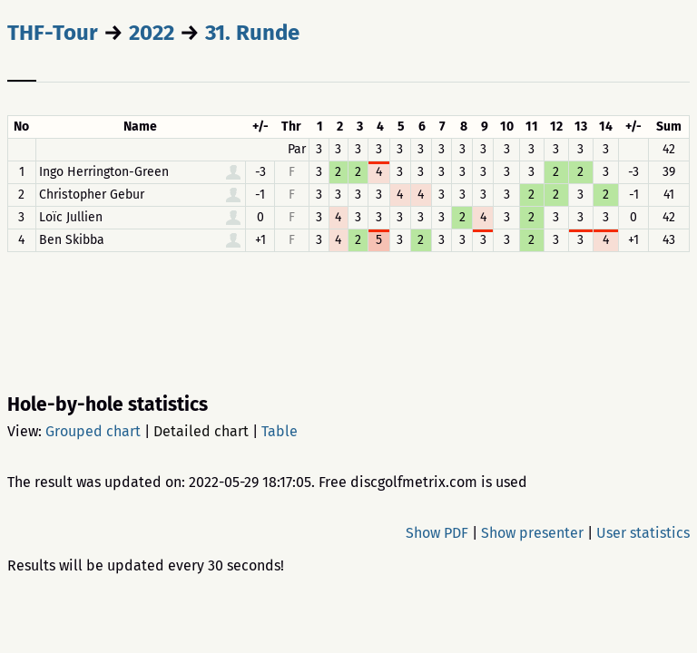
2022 (151, 32)
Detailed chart (201, 431)
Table (279, 431)
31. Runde (252, 32)
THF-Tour (52, 32)
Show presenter (532, 532)
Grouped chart (93, 431)
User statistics (643, 532)
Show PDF (437, 532)
